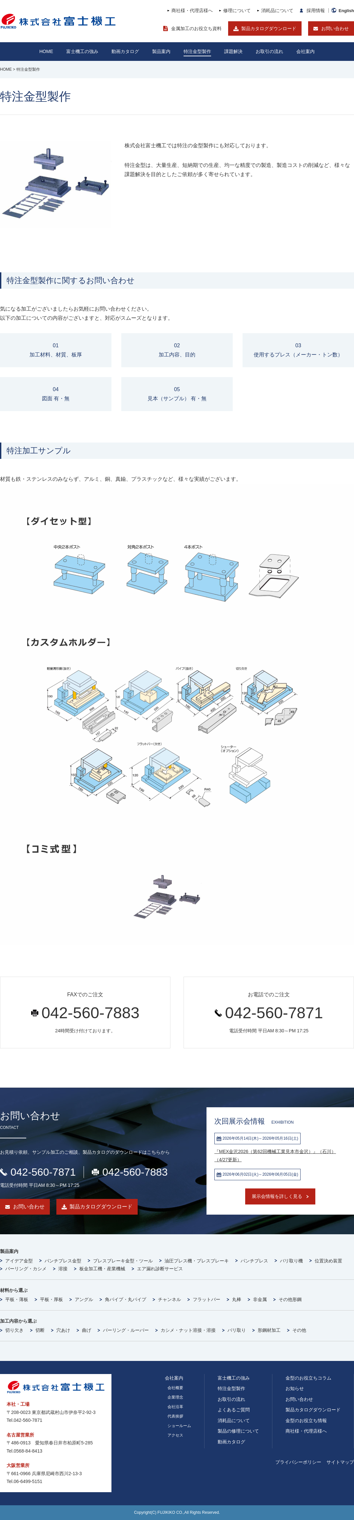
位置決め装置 (328, 1260)
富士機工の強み (234, 1378)
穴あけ (63, 1330)
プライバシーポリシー (298, 1462)
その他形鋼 (290, 1299)
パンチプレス (254, 1260)
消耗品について (277, 10)
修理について (237, 10)
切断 (40, 1330)
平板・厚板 (51, 1299)
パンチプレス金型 (63, 1260)
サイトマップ (340, 1462)
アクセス (175, 1435)
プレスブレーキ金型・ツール (123, 1260)
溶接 (63, 1268)
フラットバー (206, 1299)
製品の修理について (238, 1431)
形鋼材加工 (269, 1330)
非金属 (260, 1299)
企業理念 (175, 1397)
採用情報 (315, 10)
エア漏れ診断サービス (160, 1268)
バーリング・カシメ (26, 1268)
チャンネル (169, 1299)
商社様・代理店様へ (192, 10)
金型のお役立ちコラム (308, 1378)
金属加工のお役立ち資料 (196, 28)
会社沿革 (175, 1406)
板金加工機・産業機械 (102, 1268)
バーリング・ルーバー (126, 1330)
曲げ (86, 1330)
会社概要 (175, 1387)
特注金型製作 (231, 1388)
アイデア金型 (19, 1260)
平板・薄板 (16, 1299)
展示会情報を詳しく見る (277, 1196)
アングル (84, 1299)
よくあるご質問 (234, 1409)
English (346, 10)
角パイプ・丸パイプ (125, 1299)
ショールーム (179, 1425)
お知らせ (294, 1388)
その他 (299, 1330)
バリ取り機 (291, 1260)
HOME (46, 51)
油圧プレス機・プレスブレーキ (197, 1260)
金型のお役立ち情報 (306, 1420)
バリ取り (236, 1330)
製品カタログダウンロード (268, 28)
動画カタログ (125, 51)
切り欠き (14, 1330)
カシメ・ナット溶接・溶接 (188, 1330)
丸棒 (236, 1299)
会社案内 (305, 51)
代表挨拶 (175, 1416)
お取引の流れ (231, 1399)
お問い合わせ (335, 28)
